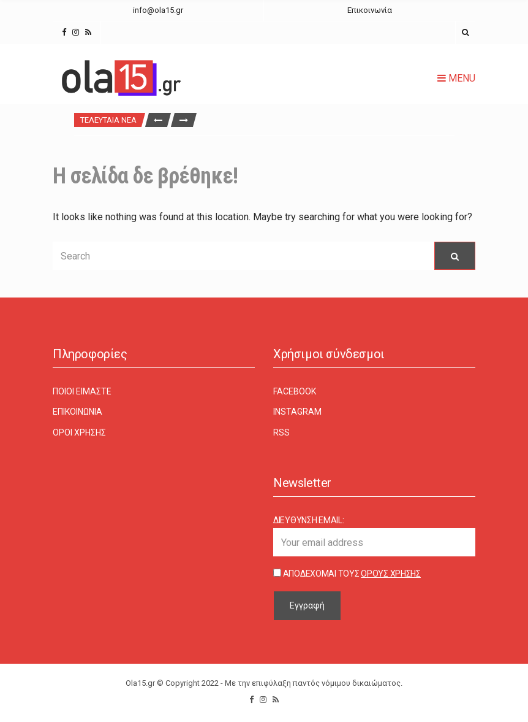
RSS (281, 432)
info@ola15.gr (158, 10)
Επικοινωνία (369, 10)
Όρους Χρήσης (391, 573)
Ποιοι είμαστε (82, 391)
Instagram (297, 412)
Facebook (294, 391)
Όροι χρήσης (79, 432)
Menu (456, 78)
